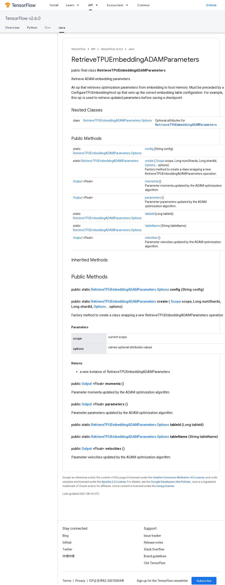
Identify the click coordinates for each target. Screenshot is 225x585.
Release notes (153, 542)
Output (78, 181)
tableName (153, 225)
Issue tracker (152, 535)
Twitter (67, 549)
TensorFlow (78, 49)
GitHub (211, 5)
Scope (160, 161)
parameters (153, 197)
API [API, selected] (90, 5)
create (149, 161)
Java (131, 49)
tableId (150, 214)
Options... (151, 165)
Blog (66, 535)
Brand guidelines (155, 556)
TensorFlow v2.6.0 (23, 18)
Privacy (80, 580)
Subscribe (204, 581)
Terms (67, 580)
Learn (70, 5)
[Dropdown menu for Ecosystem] (128, 5)
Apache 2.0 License (114, 481)
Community (145, 5)
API (93, 49)
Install (54, 5)
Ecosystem (115, 5)
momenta (152, 181)
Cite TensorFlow (154, 563)
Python (32, 27)
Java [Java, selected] (61, 27)
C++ (48, 27)
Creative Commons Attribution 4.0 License (178, 477)
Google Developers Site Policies (170, 481)
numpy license (165, 486)
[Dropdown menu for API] (98, 5)
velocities (151, 237)
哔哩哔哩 (69, 556)
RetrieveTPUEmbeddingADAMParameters (186, 125)
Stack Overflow (154, 549)
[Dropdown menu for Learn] (79, 5)
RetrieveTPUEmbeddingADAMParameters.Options (117, 120)
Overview (12, 27)
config (149, 149)
